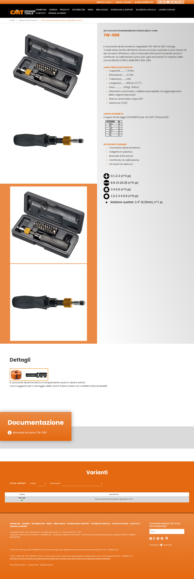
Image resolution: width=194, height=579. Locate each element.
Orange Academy (57, 13)
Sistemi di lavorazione (28, 20)
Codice (33, 483)
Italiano (128, 2)
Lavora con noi (167, 9)
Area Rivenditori (144, 2)
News (90, 9)
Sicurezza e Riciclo (146, 9)
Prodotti (65, 9)
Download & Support (122, 9)
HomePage (41, 9)
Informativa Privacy (18, 565)
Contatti (41, 13)
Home (12, 20)
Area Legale (102, 9)
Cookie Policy (33, 565)
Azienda (53, 9)
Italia (109, 2)
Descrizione (55, 483)
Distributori (78, 9)
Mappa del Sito (46, 565)
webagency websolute (160, 545)
